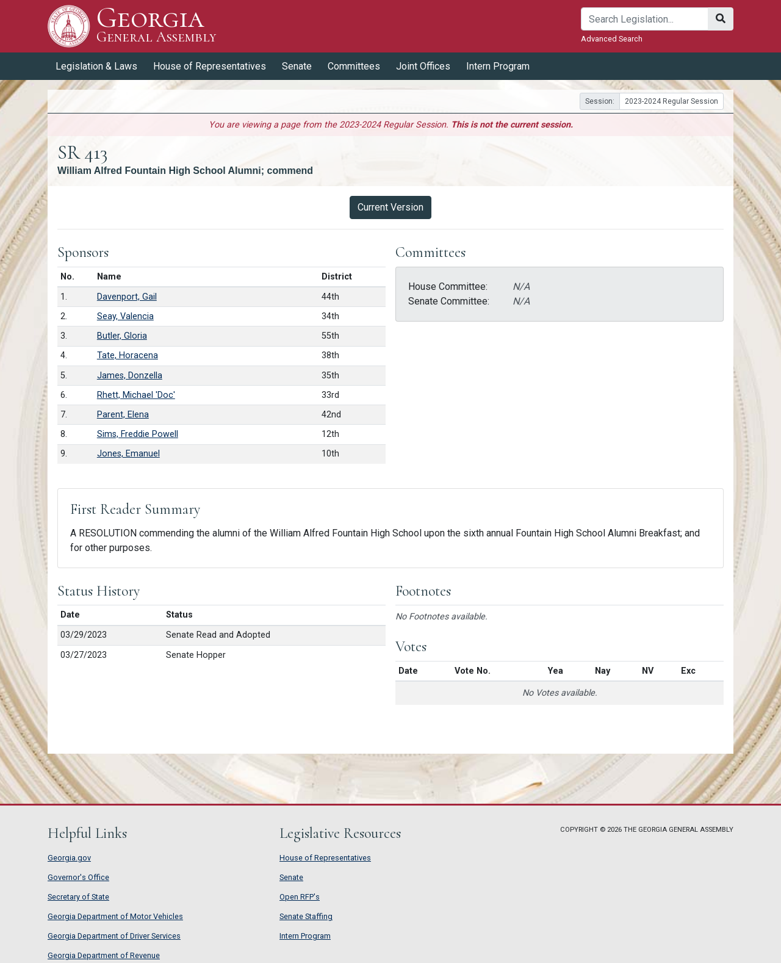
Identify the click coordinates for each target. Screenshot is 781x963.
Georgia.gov (69, 857)
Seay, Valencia (125, 316)
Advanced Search (611, 38)
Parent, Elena (123, 414)
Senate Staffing (306, 916)
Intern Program (498, 66)
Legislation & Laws (96, 66)
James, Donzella (129, 375)
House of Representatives (209, 66)
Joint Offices (423, 66)
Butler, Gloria (122, 336)
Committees (354, 66)
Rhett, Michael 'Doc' (136, 395)
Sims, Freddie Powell (137, 434)
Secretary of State (78, 896)
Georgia (156, 26)
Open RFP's (299, 896)
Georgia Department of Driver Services (114, 935)
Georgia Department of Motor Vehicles (115, 916)
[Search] (644, 19)
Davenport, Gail (127, 297)
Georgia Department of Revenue (104, 955)
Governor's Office (78, 877)
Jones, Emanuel (128, 454)
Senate (297, 66)
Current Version (390, 207)
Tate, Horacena (127, 355)
